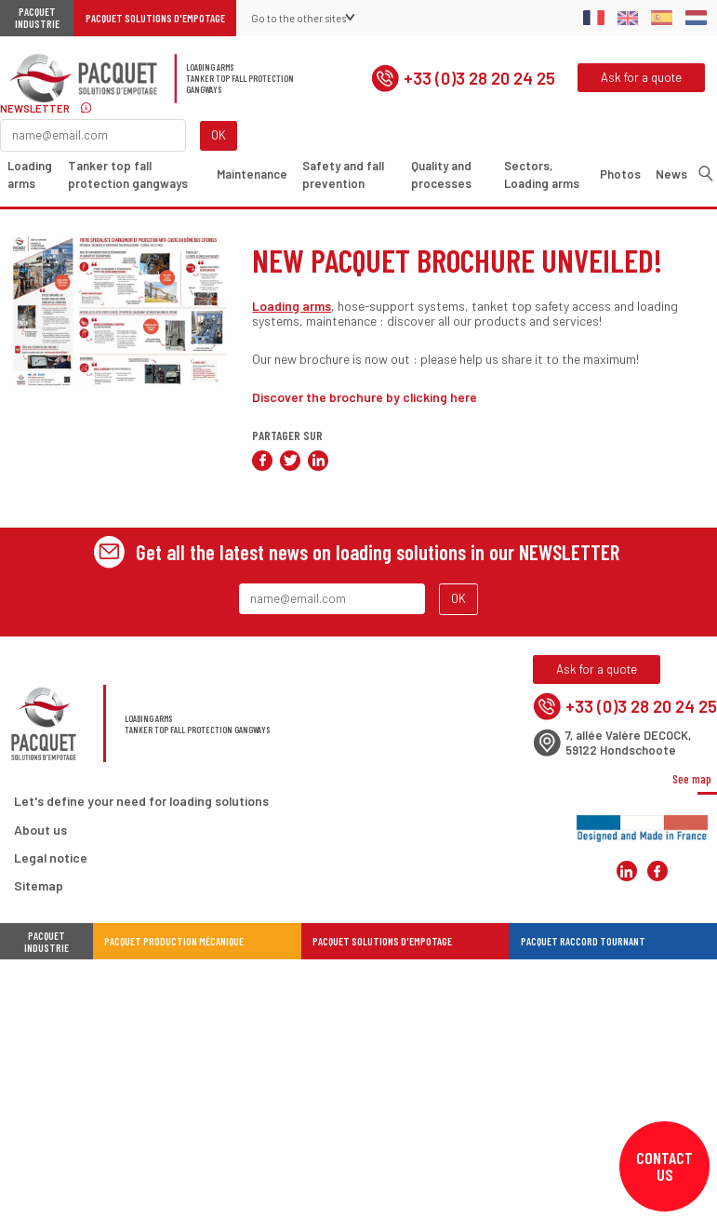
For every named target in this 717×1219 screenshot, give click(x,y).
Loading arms (30, 175)
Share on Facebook (262, 460)
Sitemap (38, 885)
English (628, 17)
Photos (620, 174)
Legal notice (50, 857)
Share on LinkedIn (318, 460)
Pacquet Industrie (37, 19)
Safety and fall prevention (343, 175)
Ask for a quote (641, 77)
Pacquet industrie (46, 942)
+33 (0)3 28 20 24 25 (463, 78)
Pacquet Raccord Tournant (583, 941)
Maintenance (252, 174)
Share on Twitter (290, 460)
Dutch (696, 17)
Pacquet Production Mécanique (174, 941)
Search (706, 173)
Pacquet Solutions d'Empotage (155, 18)
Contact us (664, 1166)
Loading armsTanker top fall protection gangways (240, 78)
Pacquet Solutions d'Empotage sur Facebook (657, 872)
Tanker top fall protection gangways (129, 175)
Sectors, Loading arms (542, 175)
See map (691, 778)
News (671, 174)
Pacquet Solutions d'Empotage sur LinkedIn (627, 872)
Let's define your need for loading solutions (141, 802)
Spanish (661, 17)
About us (40, 829)
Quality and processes (441, 175)
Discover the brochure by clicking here (364, 397)
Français (593, 17)
